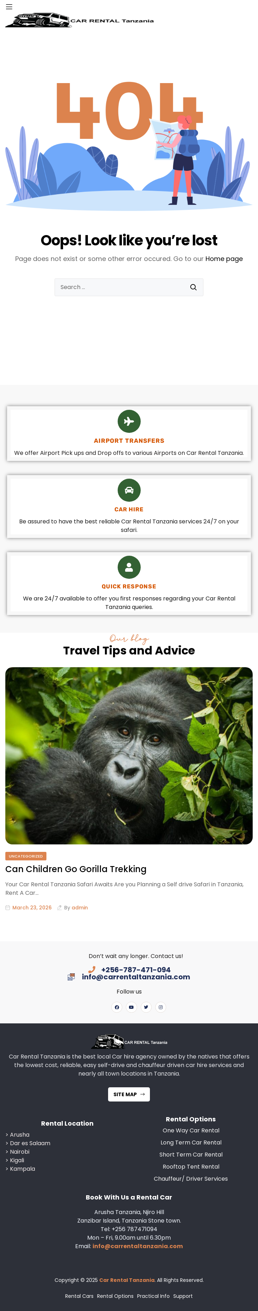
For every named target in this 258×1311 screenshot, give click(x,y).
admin (80, 907)
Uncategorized (26, 856)
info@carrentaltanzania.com (137, 1246)
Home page (224, 258)
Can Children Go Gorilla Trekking (76, 869)
